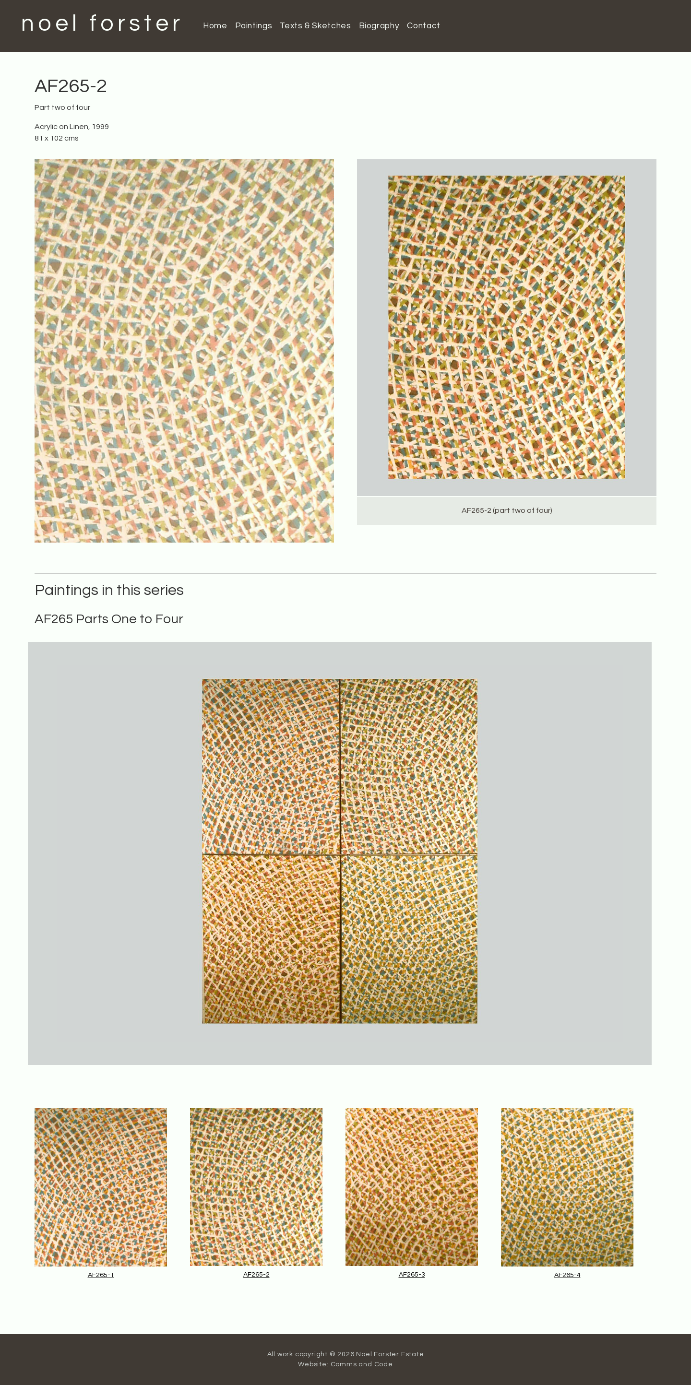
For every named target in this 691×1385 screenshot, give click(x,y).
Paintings (254, 26)
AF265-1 (101, 1275)
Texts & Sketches (315, 26)
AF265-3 (412, 1274)
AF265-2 (256, 1274)
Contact (423, 26)
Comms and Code (362, 1364)
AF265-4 (567, 1275)
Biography (379, 26)
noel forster (102, 24)
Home (215, 26)
